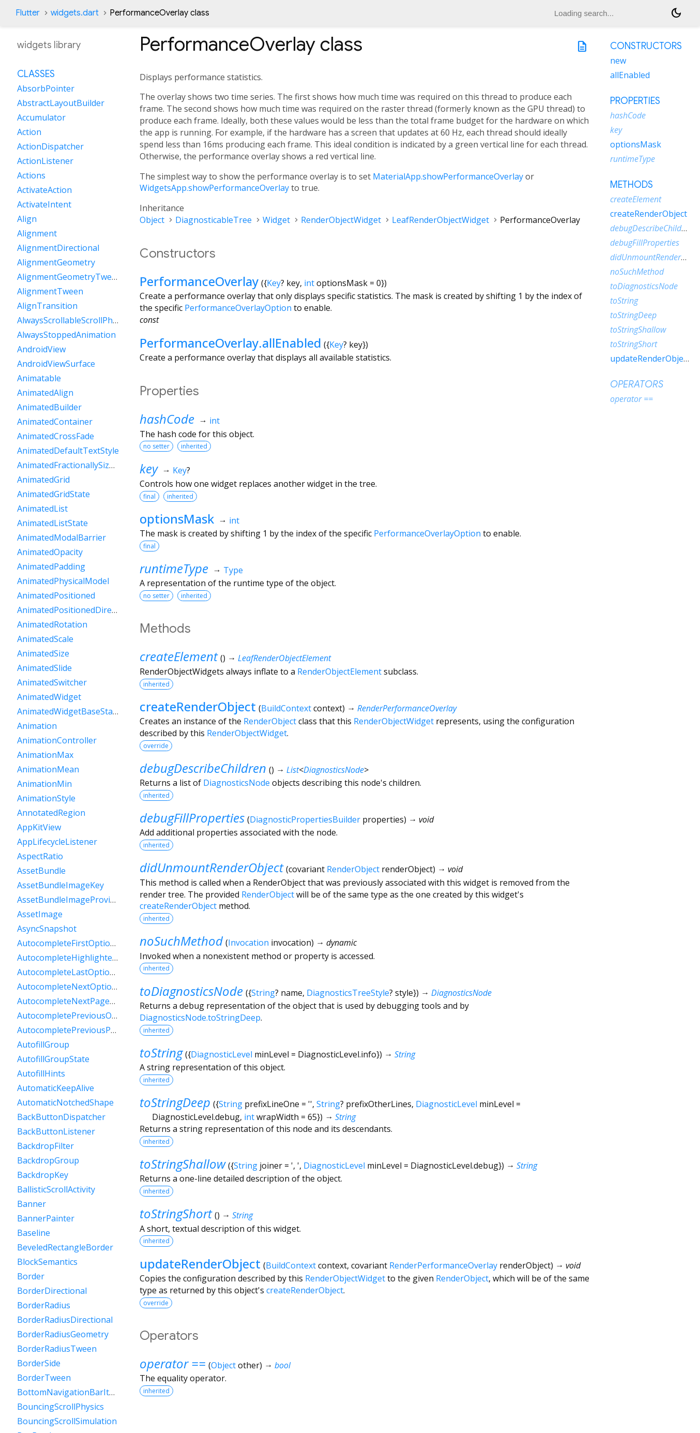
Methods (631, 184)
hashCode (167, 418)
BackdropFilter (45, 1146)
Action (29, 132)
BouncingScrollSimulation (67, 1421)
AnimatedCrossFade (55, 436)
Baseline (33, 1232)
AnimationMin (44, 783)
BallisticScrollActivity (56, 1189)
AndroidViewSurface (56, 363)
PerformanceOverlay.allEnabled (230, 342)
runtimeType (174, 568)
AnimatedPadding (51, 566)
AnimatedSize (43, 653)
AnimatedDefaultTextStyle (68, 450)
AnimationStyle (46, 798)
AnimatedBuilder (49, 407)
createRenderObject (198, 706)
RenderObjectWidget (341, 220)
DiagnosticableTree (213, 220)
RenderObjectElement (339, 671)
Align (27, 219)
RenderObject (270, 721)
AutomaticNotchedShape (65, 1102)
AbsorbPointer (45, 88)
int (309, 283)
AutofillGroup (43, 1044)
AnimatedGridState (53, 494)
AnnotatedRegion (51, 812)
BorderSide (38, 1363)
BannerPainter (45, 1218)
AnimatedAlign (45, 392)
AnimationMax (45, 754)
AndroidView (41, 349)
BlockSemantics (47, 1261)
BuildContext (286, 708)
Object (152, 220)
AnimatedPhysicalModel (63, 581)
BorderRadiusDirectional (65, 1319)
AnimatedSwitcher (52, 682)
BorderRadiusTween (57, 1348)
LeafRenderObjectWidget (440, 220)
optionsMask (177, 518)
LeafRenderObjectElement (284, 658)
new (618, 60)
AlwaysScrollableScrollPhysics (74, 320)
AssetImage (40, 914)
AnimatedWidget (49, 697)
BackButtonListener (56, 1131)
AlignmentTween (50, 291)
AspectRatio (40, 856)
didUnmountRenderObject (211, 867)
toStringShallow (182, 1163)
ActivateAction (44, 190)
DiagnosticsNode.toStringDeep (200, 1017)
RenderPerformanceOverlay (406, 708)
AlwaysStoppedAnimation (66, 334)
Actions (31, 175)
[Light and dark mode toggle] (676, 13)
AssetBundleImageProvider (70, 899)
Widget (276, 220)
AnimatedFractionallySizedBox (75, 465)
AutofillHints (41, 1073)
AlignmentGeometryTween (69, 276)
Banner (31, 1204)
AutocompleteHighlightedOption (80, 957)
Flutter (28, 13)
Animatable (39, 378)
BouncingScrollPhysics (60, 1406)
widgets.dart (75, 13)
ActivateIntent (44, 204)
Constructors (646, 46)
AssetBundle (41, 870)
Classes (36, 74)
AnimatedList (42, 508)
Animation (37, 726)
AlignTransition (47, 305)
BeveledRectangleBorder (65, 1247)
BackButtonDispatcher (61, 1117)
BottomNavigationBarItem (69, 1392)
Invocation (248, 942)
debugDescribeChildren (203, 768)
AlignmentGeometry (56, 262)
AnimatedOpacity (50, 552)
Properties (635, 101)
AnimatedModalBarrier (61, 537)
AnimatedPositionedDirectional (77, 610)
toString (161, 1052)
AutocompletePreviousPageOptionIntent (96, 1030)
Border (30, 1276)
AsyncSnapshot (47, 928)
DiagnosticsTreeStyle (348, 992)
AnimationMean (48, 769)
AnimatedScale (45, 639)
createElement (179, 656)
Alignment (37, 233)
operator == (173, 1363)
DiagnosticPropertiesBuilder (305, 819)
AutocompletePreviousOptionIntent (86, 1015)
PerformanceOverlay (199, 281)
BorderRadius (43, 1305)
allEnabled (630, 75)
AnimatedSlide (44, 668)
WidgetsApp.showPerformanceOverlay (214, 187)
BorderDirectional (52, 1290)
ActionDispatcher (50, 146)
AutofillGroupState (53, 1059)
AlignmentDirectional (58, 247)
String (263, 992)
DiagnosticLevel (221, 1054)
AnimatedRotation (52, 624)
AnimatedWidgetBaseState (68, 711)
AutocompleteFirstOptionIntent (78, 943)
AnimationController (57, 740)
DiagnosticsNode (333, 769)
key (149, 468)
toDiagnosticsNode (191, 990)
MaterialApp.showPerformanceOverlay (448, 176)
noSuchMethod (181, 940)
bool (283, 1365)
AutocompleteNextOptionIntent (79, 986)
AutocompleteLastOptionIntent (78, 972)
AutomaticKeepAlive (55, 1088)
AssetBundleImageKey (60, 885)
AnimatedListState (52, 523)
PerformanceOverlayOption (238, 308)
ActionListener (45, 161)
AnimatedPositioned (56, 595)
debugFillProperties (192, 817)
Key (274, 283)
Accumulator (41, 117)
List (292, 769)
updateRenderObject (200, 1263)
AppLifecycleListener (57, 841)
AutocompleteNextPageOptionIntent (88, 1001)
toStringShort (176, 1213)
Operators (636, 384)
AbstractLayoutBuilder (60, 103)
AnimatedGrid (43, 479)
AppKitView (39, 827)
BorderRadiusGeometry (63, 1334)
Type (233, 570)
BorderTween (44, 1377)
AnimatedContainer (55, 421)
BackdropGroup (48, 1160)
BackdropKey (42, 1175)
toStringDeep (175, 1102)
